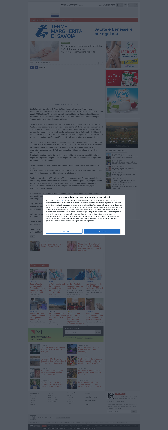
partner (60, 200)
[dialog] (84, 215)
